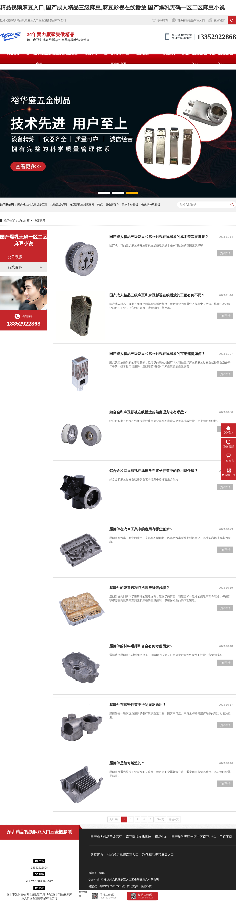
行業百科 (15, 267)
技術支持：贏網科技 (139, 886)
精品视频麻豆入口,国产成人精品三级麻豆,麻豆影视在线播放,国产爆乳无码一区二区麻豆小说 (112, 8)
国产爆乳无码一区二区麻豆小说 (116, 59)
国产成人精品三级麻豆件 (32, 204)
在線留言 (219, 20)
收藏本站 (163, 20)
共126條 (114, 819)
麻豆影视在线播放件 (82, 204)
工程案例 (142, 53)
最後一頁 (174, 819)
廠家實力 (168, 53)
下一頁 (160, 819)
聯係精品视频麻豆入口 (191, 20)
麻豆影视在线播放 (64, 53)
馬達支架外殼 (130, 204)
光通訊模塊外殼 (150, 204)
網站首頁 (13, 53)
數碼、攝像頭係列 (108, 204)
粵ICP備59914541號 (112, 886)
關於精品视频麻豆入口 (194, 59)
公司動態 (15, 257)
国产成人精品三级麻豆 (39, 59)
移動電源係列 (58, 204)
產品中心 (91, 53)
